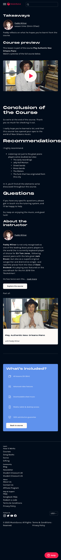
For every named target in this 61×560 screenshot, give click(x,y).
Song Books (8, 455)
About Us (7, 482)
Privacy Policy (9, 506)
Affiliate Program (11, 488)
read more (32, 279)
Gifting (6, 461)
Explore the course (15, 286)
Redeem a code (10, 500)
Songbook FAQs (10, 497)
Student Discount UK (13, 473)
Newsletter (8, 470)
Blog (5, 467)
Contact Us (8, 485)
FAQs (5, 494)
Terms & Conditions (12, 503)
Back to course (16, 425)
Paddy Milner (21, 23)
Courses (7, 452)
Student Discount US (13, 476)
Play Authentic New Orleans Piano (25, 335)
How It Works (9, 448)
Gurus (6, 458)
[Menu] (5, 4)
